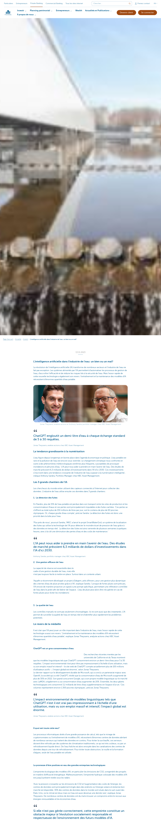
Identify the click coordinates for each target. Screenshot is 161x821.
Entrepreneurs (21, 3)
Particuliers (8, 3)
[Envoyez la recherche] (129, 3)
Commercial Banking (54, 3)
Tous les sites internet (74, 3)
